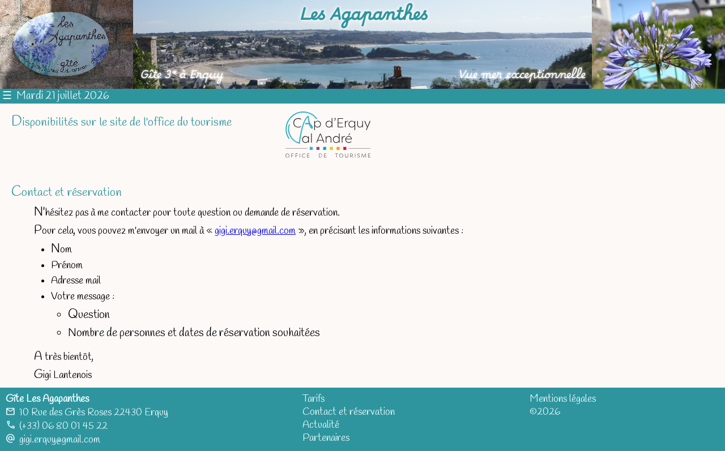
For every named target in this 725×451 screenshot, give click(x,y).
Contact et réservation (348, 412)
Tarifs (313, 399)
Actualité (320, 425)
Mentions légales (563, 399)
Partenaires (325, 438)
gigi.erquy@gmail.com (255, 231)
